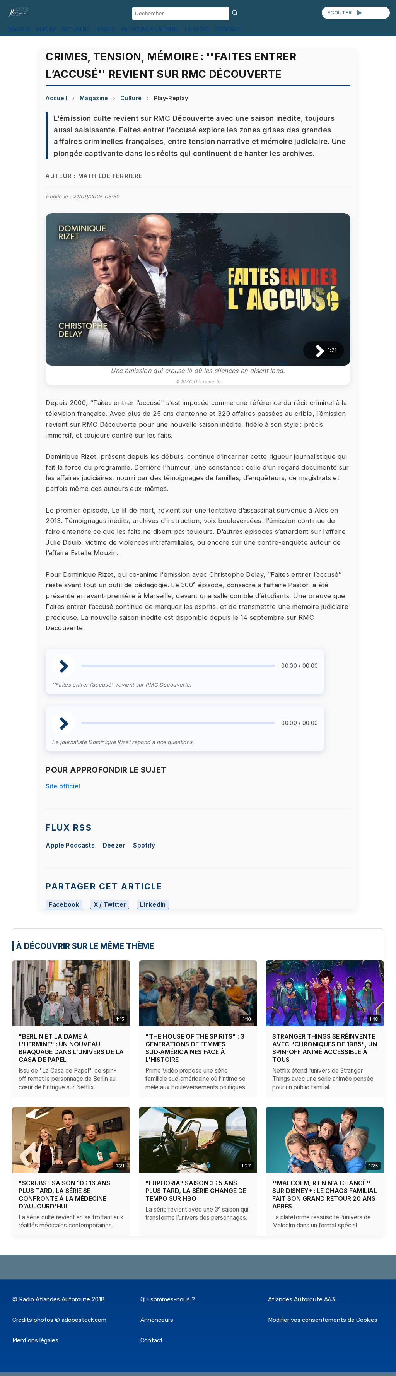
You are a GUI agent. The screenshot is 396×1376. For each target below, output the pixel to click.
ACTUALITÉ (76, 29)
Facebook (64, 904)
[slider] (178, 666)
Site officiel (63, 786)
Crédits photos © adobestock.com (59, 1319)
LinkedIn (153, 904)
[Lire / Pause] (314, 350)
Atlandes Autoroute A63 (301, 1299)
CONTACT (228, 29)
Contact (151, 1340)
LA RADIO (197, 29)
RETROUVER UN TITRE (150, 29)
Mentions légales (35, 1340)
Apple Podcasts (70, 845)
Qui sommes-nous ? (167, 1299)
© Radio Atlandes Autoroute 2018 (58, 1299)
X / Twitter (110, 904)
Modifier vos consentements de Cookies (322, 1319)
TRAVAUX (18, 29)
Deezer (114, 845)
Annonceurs (156, 1319)
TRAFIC (106, 29)
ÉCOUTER (345, 13)
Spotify (144, 845)
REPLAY (46, 29)
